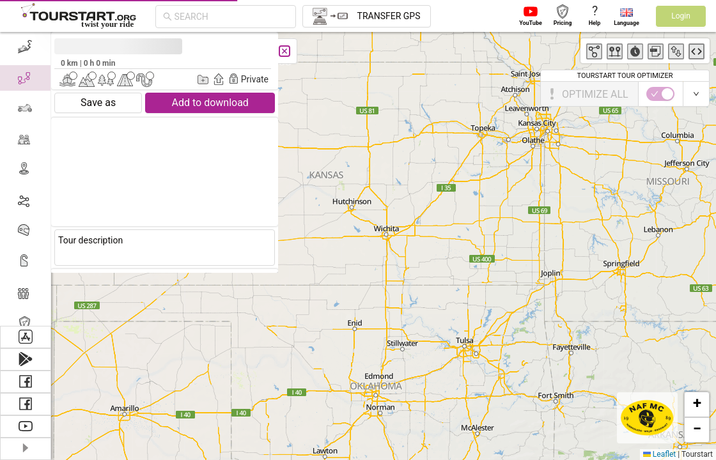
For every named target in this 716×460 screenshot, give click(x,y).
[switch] (660, 94)
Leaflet (659, 454)
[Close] (284, 51)
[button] (697, 404)
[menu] (25, 179)
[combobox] (231, 16)
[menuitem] (25, 47)
